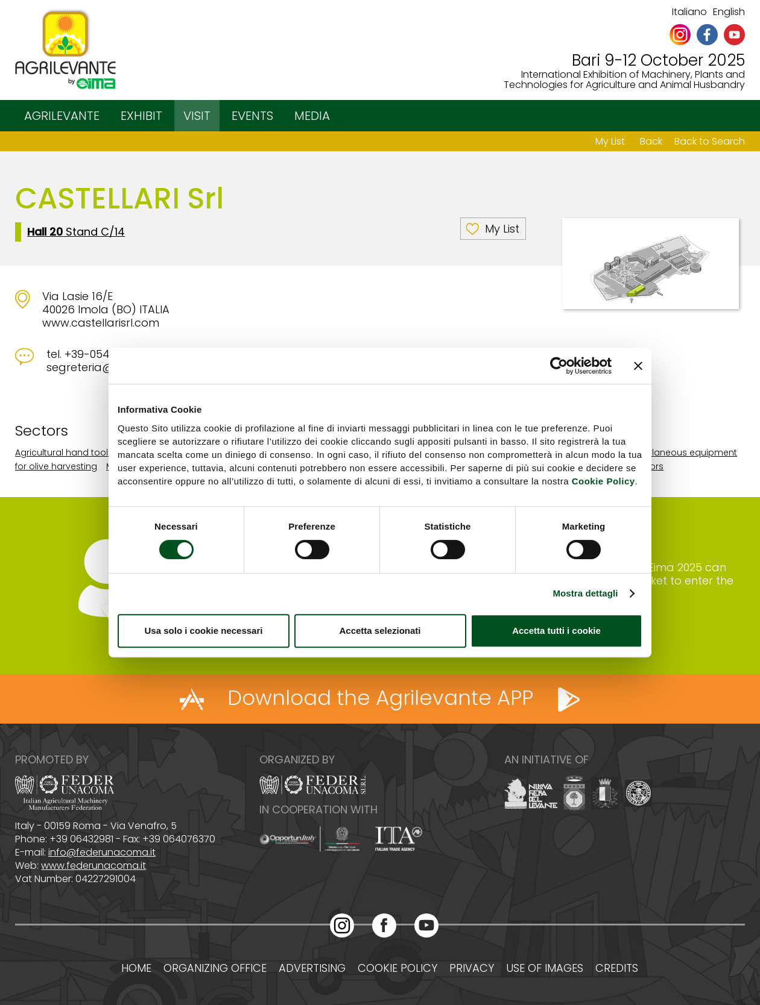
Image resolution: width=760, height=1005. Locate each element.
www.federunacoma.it (93, 865)
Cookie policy (397, 968)
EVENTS (252, 115)
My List (610, 141)
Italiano (689, 12)
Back (651, 141)
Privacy (471, 968)
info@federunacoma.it (102, 852)
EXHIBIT (141, 115)
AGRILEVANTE (62, 115)
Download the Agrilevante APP (380, 697)
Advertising (312, 968)
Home (136, 968)
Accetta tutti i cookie (556, 630)
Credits (616, 968)
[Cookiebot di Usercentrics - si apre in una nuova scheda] (559, 366)
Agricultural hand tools (64, 452)
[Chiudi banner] (638, 366)
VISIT (197, 115)
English (729, 12)
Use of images (544, 968)
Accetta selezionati (379, 630)
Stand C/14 (76, 232)
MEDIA (312, 115)
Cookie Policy (603, 481)
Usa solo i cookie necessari (204, 630)
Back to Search (709, 141)
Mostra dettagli (585, 593)
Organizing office (215, 968)
